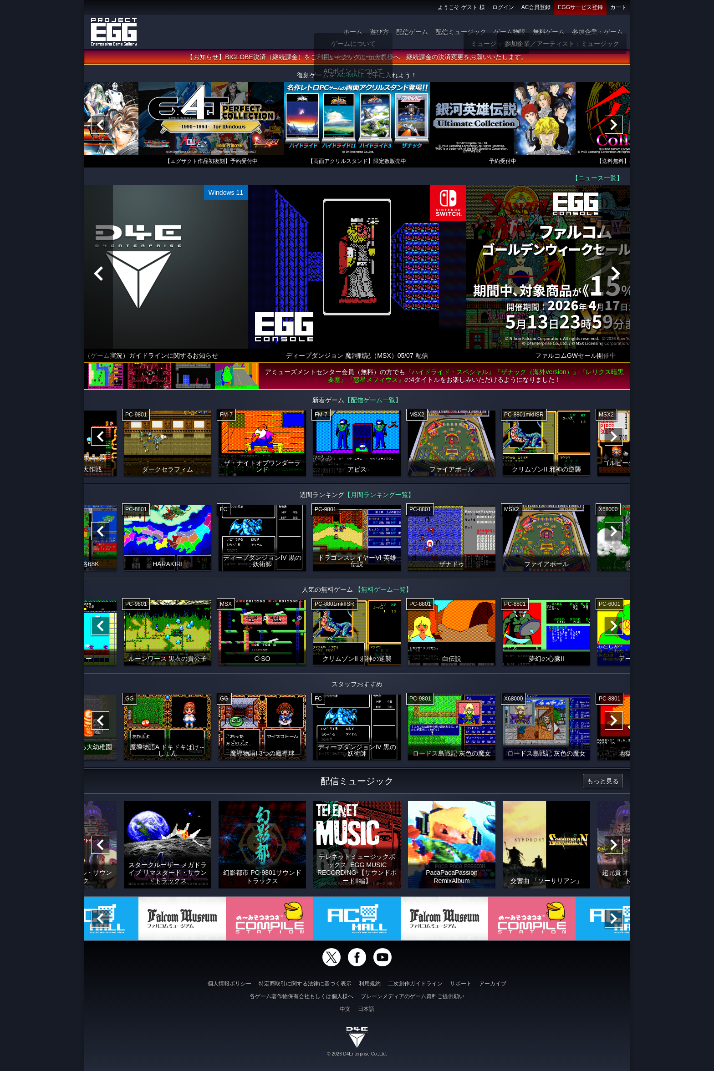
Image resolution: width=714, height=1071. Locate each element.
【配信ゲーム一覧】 (373, 400)
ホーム (352, 32)
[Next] (614, 125)
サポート (461, 983)
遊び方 (379, 32)
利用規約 (370, 983)
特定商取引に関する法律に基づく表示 (305, 983)
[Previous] (100, 125)
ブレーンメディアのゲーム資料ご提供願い (412, 996)
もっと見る (603, 781)
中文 (345, 1009)
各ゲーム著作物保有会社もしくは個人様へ (301, 996)
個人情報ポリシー (229, 983)
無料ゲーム (549, 32)
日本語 (366, 1009)
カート (618, 7)
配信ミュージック (460, 32)
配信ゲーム (412, 32)
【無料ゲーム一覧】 (383, 589)
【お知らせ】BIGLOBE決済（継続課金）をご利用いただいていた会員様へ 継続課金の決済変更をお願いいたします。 (357, 57)
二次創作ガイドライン (415, 983)
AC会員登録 (536, 7)
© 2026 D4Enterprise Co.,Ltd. (357, 1053)
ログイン (503, 7)
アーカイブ (492, 983)
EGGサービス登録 (580, 7)
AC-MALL (350, 75)
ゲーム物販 (509, 32)
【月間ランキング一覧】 (379, 494)
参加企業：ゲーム (597, 32)
